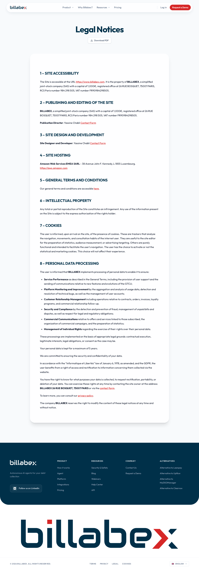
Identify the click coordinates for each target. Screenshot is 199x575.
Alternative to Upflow (170, 473)
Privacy (104, 564)
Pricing (117, 7)
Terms (93, 564)
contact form (107, 388)
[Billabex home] (18, 7)
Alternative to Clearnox (171, 488)
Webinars (96, 479)
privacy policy (85, 395)
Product (68, 7)
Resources (103, 7)
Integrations (63, 484)
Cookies (126, 564)
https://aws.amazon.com (53, 168)
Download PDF (99, 40)
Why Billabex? (85, 7)
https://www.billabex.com (90, 81)
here (96, 188)
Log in (163, 7)
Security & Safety (99, 467)
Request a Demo (180, 7)
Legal (115, 564)
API (93, 490)
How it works (63, 467)
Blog (93, 473)
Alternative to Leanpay (171, 467)
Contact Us (131, 467)
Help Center (97, 484)
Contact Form (88, 122)
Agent (60, 473)
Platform (61, 479)
